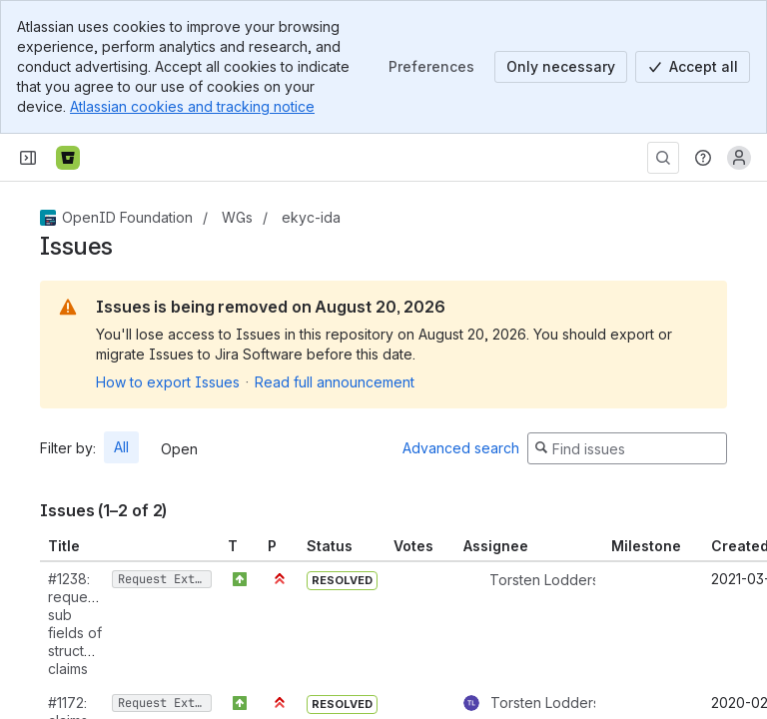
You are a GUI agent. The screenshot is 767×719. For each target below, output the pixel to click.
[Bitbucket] (68, 158)
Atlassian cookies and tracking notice (192, 106)
